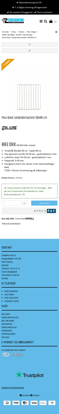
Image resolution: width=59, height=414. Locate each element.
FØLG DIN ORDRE (8, 321)
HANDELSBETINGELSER (10, 317)
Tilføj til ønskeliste (11, 223)
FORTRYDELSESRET (8, 334)
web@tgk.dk (12, 272)
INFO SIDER (6, 314)
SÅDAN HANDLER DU (9, 327)
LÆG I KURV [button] (44, 203)
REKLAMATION (7, 324)
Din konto (5, 337)
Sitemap (5, 278)
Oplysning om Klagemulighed (13, 388)
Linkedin (34, 395)
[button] (29, 44)
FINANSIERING (7, 330)
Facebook (25, 395)
